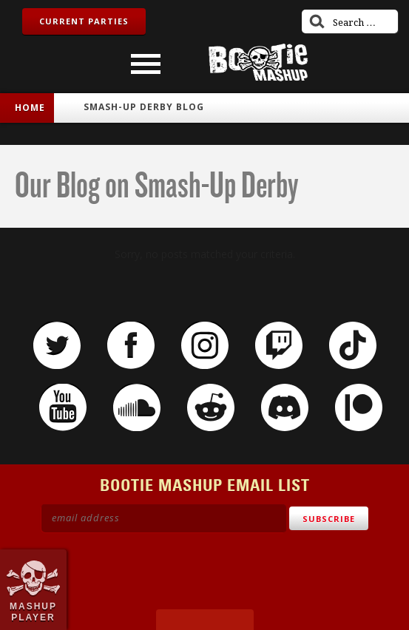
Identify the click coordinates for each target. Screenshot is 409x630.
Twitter (57, 345)
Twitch (278, 345)
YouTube (63, 407)
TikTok (352, 345)
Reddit (210, 407)
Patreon (358, 407)
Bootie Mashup (258, 62)
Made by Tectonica (205, 619)
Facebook (131, 345)
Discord (284, 407)
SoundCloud (136, 407)
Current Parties (84, 21)
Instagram (205, 345)
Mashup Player (33, 611)
